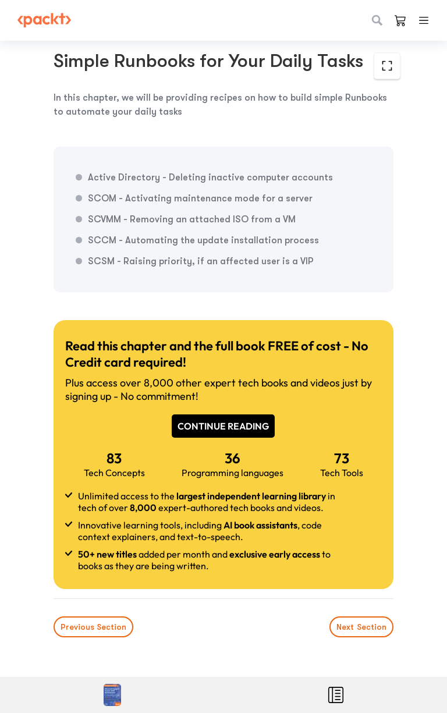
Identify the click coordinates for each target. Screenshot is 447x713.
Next (361, 626)
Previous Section (93, 627)
